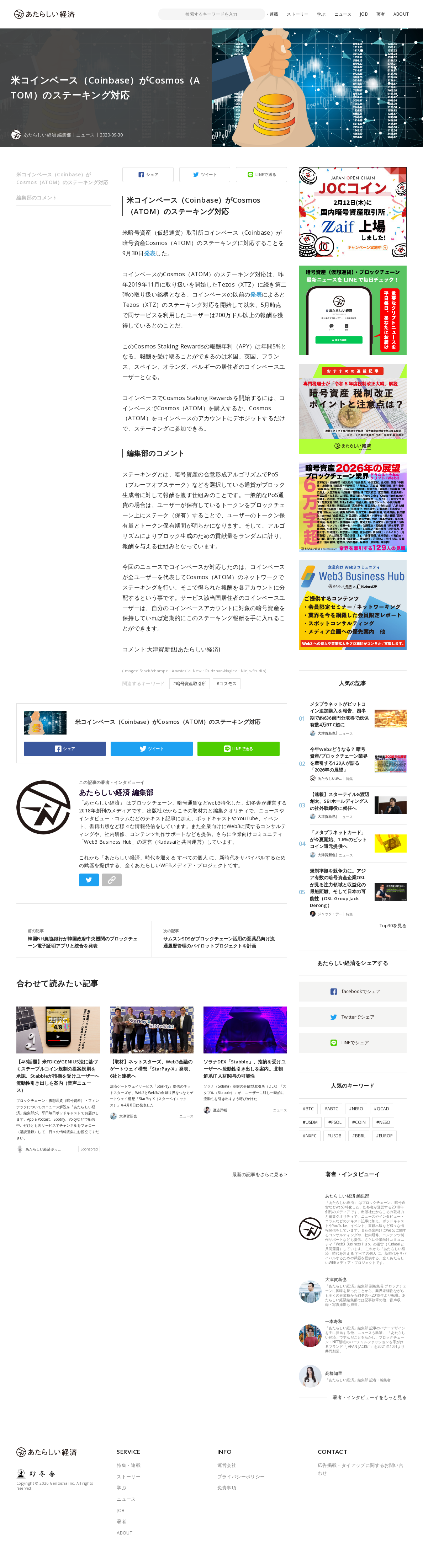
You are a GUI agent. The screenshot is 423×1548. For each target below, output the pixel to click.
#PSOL (335, 1122)
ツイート (209, 174)
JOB (364, 14)
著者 (380, 14)
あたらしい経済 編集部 (116, 792)
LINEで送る (265, 174)
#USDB (334, 1136)
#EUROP (384, 1136)
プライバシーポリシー (241, 1476)
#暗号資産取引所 (189, 683)
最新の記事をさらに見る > (259, 1174)
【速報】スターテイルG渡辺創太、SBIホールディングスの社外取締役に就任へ (339, 801)
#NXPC (310, 1136)
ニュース (343, 14)
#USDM (310, 1122)
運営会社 (227, 1465)
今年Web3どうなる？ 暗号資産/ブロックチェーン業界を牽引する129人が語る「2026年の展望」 (339, 759)
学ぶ (321, 14)
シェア (152, 174)
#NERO (356, 1109)
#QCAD (381, 1109)
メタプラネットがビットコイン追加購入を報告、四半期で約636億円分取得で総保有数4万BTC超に (339, 714)
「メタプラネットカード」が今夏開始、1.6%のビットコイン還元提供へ (338, 839)
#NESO (383, 1122)
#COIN (359, 1122)
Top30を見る (393, 925)
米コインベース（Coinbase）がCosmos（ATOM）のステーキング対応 (62, 178)
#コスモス (227, 683)
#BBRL (358, 1136)
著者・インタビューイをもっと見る (370, 1397)
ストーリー (297, 14)
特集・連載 (268, 14)
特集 (349, 778)
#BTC (308, 1109)
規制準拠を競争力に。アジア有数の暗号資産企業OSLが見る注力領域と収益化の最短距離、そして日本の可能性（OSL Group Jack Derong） (338, 888)
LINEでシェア (355, 1042)
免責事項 (227, 1487)
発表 (150, 253)
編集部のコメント (36, 197)
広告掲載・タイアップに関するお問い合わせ (360, 1469)
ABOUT (401, 14)
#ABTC (331, 1109)
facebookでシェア (361, 991)
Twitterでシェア (358, 1017)
